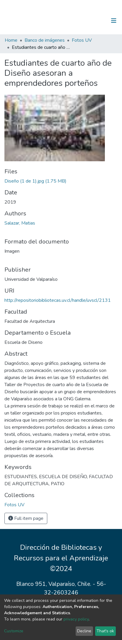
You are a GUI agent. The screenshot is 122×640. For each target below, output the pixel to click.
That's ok (105, 631)
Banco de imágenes (45, 40)
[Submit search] (83, 20)
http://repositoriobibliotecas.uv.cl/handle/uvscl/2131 (57, 300)
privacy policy (76, 619)
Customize (13, 631)
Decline (84, 631)
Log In (95, 20)
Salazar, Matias (19, 223)
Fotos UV (82, 40)
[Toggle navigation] (113, 21)
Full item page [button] (25, 518)
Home (11, 40)
